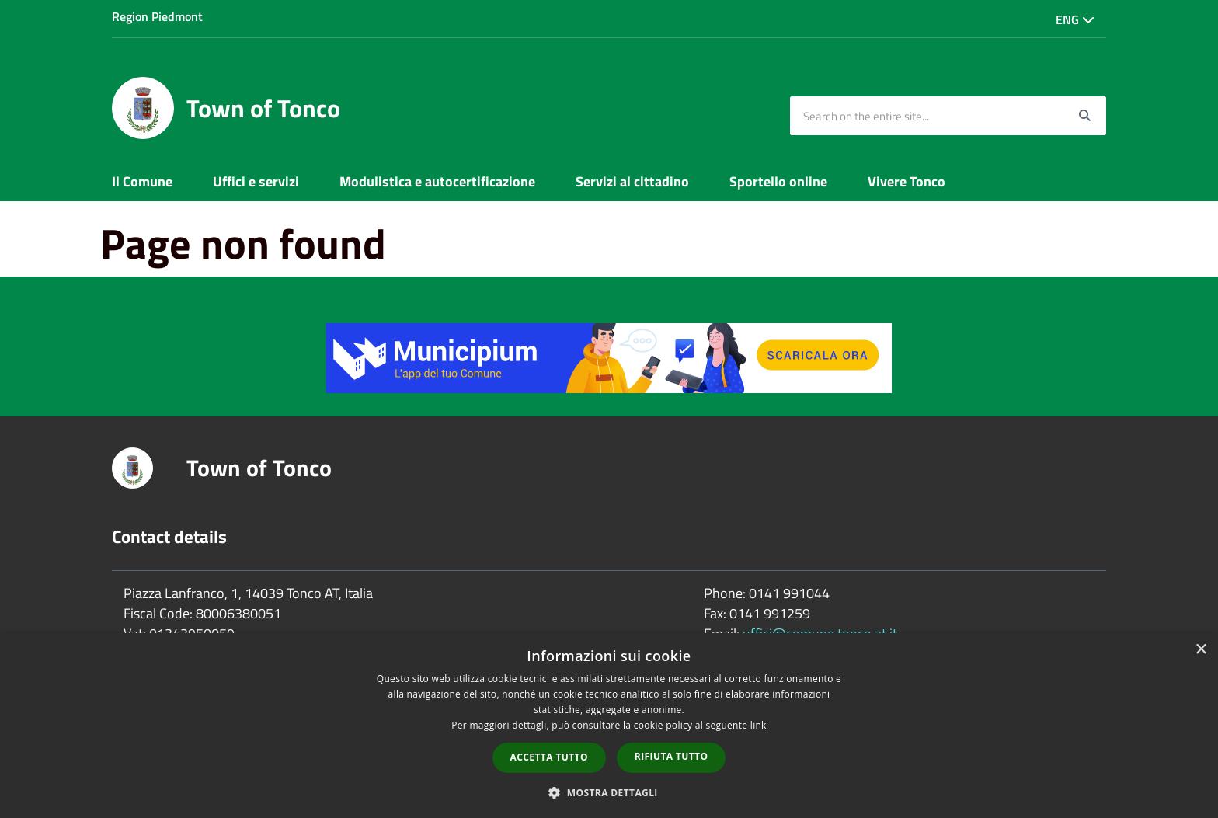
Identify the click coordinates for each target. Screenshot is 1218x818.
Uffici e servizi (256, 181)
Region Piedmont (157, 16)
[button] (609, 792)
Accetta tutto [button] (549, 757)
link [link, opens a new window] (758, 725)
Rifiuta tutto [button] (671, 756)
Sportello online (778, 181)
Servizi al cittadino (632, 181)
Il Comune (142, 181)
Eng (1075, 19)
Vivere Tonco (906, 181)
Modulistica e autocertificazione (437, 181)
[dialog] (609, 725)
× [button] (1200, 650)
